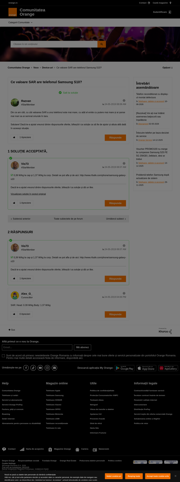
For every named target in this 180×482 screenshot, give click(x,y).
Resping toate (134, 476)
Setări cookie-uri (113, 476)
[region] (90, 476)
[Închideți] (175, 476)
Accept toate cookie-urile (158, 476)
